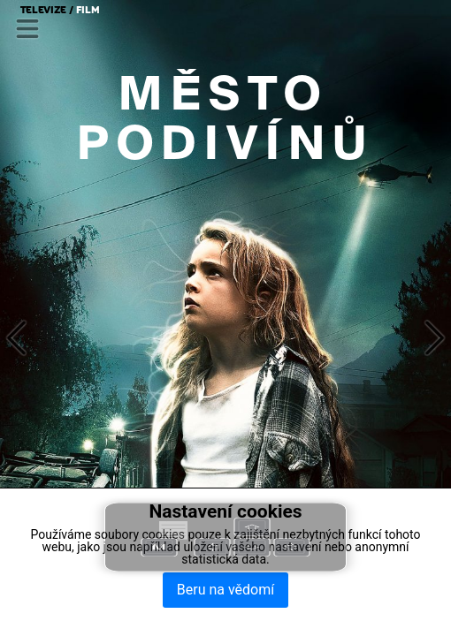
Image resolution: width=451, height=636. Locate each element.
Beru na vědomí (225, 589)
